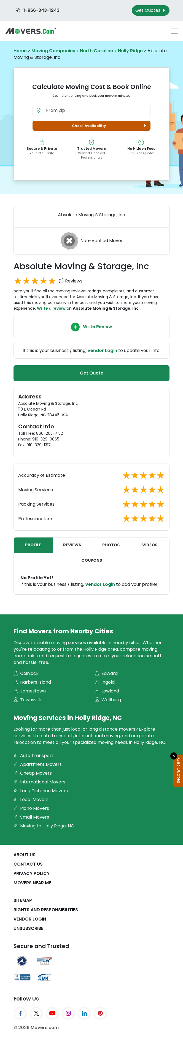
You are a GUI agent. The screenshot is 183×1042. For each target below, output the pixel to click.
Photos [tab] (111, 545)
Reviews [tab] (72, 545)
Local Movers (31, 799)
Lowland (107, 691)
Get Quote (91, 373)
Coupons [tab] (91, 560)
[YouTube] (52, 1013)
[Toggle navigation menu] (174, 31)
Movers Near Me (32, 883)
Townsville (28, 700)
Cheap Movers (33, 773)
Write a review (51, 308)
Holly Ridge (130, 51)
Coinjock (26, 673)
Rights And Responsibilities (46, 910)
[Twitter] (36, 1013)
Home (20, 51)
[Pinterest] (100, 1013)
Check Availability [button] (110, 125)
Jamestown (30, 691)
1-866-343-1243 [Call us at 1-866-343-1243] (38, 10)
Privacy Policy (32, 873)
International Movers (39, 782)
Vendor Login (102, 350)
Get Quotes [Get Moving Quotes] (150, 10)
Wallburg (108, 700)
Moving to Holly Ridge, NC (44, 826)
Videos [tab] (149, 545)
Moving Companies (53, 51)
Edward (106, 673)
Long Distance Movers (41, 791)
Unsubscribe (28, 928)
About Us (25, 855)
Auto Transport (33, 755)
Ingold (105, 682)
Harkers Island (32, 682)
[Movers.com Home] (30, 31)
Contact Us (28, 864)
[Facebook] (20, 1013)
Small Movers (31, 817)
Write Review (91, 327)
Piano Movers (31, 808)
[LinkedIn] (84, 1013)
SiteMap (23, 900)
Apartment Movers (38, 764)
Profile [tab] (33, 545)
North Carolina (96, 51)
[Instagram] (68, 1013)
